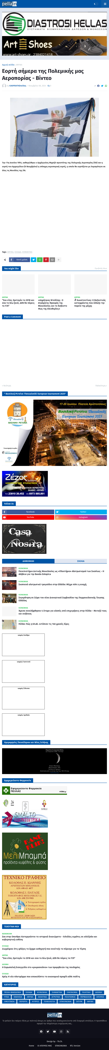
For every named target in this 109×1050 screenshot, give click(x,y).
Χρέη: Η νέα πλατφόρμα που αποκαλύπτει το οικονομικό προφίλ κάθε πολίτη (41, 976)
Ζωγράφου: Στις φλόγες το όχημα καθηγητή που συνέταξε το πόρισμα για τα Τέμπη (44, 949)
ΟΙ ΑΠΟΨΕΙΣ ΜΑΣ (44, 1046)
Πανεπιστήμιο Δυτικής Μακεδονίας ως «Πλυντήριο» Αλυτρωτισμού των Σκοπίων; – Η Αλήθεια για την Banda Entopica (61, 572)
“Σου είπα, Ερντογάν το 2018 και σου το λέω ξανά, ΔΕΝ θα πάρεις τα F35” (18, 303)
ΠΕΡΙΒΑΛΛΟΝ (86, 997)
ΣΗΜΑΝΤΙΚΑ (27, 252)
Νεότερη (7, 386)
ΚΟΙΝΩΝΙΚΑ (42, 992)
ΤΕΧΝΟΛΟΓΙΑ (49, 1001)
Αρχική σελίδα (8, 65)
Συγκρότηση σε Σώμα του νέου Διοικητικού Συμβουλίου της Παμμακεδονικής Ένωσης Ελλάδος (61, 599)
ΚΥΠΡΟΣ (35, 1001)
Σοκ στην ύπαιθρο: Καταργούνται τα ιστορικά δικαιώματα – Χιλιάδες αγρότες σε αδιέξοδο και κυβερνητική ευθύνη (49, 938)
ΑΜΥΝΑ (19, 65)
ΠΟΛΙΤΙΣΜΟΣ (70, 997)
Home (31, 1046)
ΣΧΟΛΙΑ (80, 561)
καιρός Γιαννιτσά (23, 662)
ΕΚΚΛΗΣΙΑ (18, 997)
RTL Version (75, 1046)
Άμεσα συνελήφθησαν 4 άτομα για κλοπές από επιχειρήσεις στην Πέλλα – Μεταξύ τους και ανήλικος (63, 612)
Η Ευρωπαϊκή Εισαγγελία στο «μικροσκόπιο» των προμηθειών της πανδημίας (41, 967)
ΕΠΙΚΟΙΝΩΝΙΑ (65, 1001)
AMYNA (90, 1001)
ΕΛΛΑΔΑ (18, 252)
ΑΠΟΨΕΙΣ (100, 997)
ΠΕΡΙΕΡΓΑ (23, 1001)
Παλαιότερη (100, 386)
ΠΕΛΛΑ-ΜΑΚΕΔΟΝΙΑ (12, 992)
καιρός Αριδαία (24, 715)
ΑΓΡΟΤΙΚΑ (56, 997)
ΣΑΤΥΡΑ (79, 1001)
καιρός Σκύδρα (24, 635)
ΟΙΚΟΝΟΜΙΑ (72, 992)
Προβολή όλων (101, 268)
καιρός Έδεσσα (23, 688)
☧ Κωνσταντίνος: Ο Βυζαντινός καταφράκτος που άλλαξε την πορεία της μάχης (90, 303)
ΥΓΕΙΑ (6, 997)
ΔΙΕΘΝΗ (98, 992)
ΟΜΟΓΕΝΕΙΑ (9, 1001)
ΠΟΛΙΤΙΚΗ (86, 992)
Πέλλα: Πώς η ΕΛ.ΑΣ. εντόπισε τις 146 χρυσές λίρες (44, 624)
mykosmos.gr (54, 772)
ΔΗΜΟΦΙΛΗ (28, 561)
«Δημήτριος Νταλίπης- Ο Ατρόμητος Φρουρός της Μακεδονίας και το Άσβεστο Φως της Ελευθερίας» (52, 304)
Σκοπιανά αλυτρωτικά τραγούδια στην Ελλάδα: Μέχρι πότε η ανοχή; (53, 584)
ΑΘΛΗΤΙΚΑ (42, 997)
